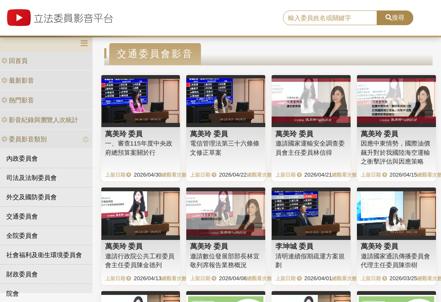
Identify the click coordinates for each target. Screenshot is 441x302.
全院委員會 (22, 235)
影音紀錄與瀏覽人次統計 (39, 119)
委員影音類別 (24, 139)
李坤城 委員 (294, 246)
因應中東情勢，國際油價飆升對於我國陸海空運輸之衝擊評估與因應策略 (395, 152)
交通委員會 (22, 216)
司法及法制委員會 (31, 177)
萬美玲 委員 (124, 134)
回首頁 (14, 60)
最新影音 (17, 80)
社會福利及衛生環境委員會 (44, 254)
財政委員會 (22, 274)
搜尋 (395, 17)
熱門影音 (17, 100)
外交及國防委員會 (31, 196)
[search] (330, 18)
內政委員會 (22, 158)
